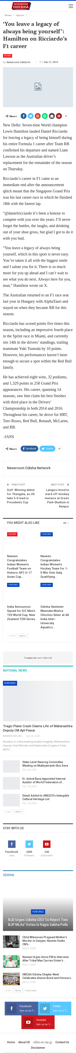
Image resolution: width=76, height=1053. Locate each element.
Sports (7, 56)
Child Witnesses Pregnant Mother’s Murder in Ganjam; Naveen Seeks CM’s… (44, 941)
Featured (46, 534)
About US (24, 1042)
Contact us (62, 1042)
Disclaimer (38, 1047)
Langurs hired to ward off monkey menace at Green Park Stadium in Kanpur (57, 498)
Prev (12, 635)
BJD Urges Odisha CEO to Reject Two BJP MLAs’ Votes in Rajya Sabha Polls (38, 922)
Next (23, 635)
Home (11, 1042)
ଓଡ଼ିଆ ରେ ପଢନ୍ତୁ (42, 1042)
